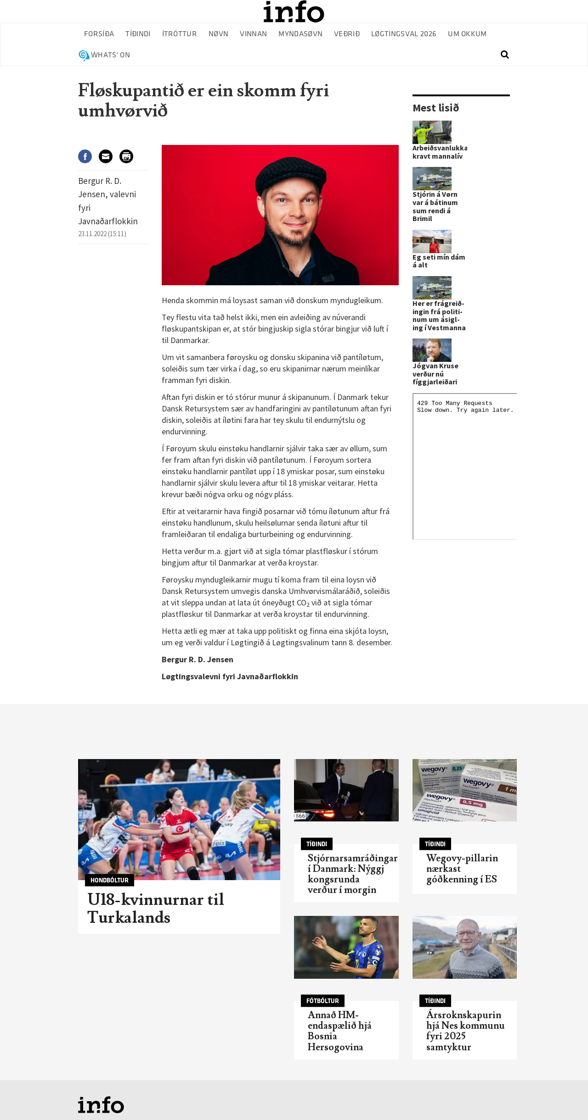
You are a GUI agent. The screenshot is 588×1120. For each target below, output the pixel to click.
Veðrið (347, 34)
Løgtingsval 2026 (403, 34)
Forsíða (99, 34)
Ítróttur (180, 34)
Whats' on (110, 55)
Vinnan (253, 34)
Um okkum (467, 34)
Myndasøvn (300, 34)
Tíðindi (137, 34)
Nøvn (218, 34)
